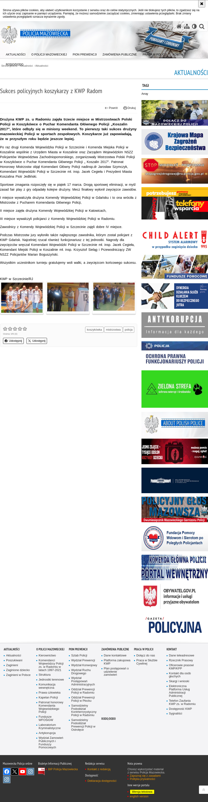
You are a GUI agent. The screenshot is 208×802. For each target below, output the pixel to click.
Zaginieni (12, 665)
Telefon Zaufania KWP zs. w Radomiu (182, 702)
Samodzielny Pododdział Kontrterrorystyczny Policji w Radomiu (84, 710)
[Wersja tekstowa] (194, 26)
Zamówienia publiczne (115, 649)
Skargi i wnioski (179, 681)
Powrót (111, 108)
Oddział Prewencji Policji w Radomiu (83, 691)
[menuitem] (15, 54)
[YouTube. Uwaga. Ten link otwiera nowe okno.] (22, 771)
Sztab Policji (79, 655)
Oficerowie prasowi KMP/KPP (181, 667)
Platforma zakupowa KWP (117, 662)
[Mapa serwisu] (187, 26)
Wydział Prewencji (83, 660)
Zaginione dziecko (18, 670)
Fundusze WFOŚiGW (46, 718)
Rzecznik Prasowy (181, 660)
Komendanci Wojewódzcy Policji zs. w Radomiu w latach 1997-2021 (51, 665)
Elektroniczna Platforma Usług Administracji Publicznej (179, 691)
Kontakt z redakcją (99, 769)
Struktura (44, 674)
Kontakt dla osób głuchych (180, 675)
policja (129, 329)
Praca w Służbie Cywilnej (147, 662)
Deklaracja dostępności (101, 780)
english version (139, 796)
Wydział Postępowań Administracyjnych (83, 681)
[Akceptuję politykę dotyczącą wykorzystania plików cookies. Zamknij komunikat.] (201, 3)
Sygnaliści (175, 713)
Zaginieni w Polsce (18, 675)
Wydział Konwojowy (84, 665)
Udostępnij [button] (13, 340)
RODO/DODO (108, 719)
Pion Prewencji (78, 649)
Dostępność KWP (180, 709)
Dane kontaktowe (115, 655)
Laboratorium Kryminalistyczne (50, 727)
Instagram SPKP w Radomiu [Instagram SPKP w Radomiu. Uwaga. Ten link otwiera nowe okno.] (6, 779)
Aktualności (41, 66)
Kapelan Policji (48, 697)
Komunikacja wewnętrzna (47, 686)
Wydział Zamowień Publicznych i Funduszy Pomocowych (51, 743)
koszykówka (94, 329)
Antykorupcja (47, 733)
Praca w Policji (143, 649)
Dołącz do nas (145, 655)
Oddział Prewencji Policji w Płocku (83, 699)
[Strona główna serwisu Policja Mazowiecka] (179, 26)
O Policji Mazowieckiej (50, 649)
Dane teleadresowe (181, 655)
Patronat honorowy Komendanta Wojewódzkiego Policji (51, 707)
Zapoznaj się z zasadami (145, 775)
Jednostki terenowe (51, 679)
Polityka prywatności (142, 779)
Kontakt (172, 649)
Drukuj (129, 108)
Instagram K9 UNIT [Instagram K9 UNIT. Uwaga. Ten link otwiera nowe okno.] (30, 771)
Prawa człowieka (49, 692)
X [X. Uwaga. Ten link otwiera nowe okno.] (14, 771)
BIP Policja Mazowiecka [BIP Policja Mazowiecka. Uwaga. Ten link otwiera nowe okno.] (63, 769)
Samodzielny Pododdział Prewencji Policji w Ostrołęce (83, 725)
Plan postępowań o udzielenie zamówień (116, 672)
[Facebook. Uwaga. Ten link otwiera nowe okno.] (6, 771)
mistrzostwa (113, 329)
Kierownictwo (47, 655)
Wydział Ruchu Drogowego (81, 672)
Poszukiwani (14, 660)
